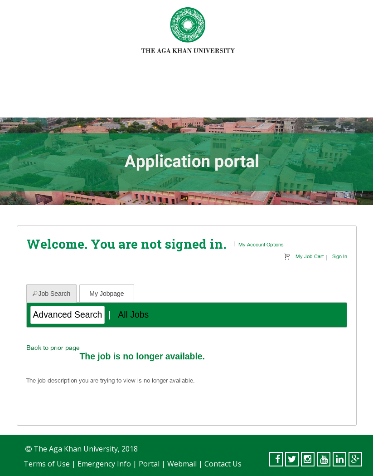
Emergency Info (104, 464)
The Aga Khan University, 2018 (85, 449)
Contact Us (223, 464)
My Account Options (261, 244)
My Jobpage (106, 293)
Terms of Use (47, 464)
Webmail (182, 464)
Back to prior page (53, 347)
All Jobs (133, 314)
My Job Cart (309, 256)
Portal (149, 464)
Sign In (339, 256)
